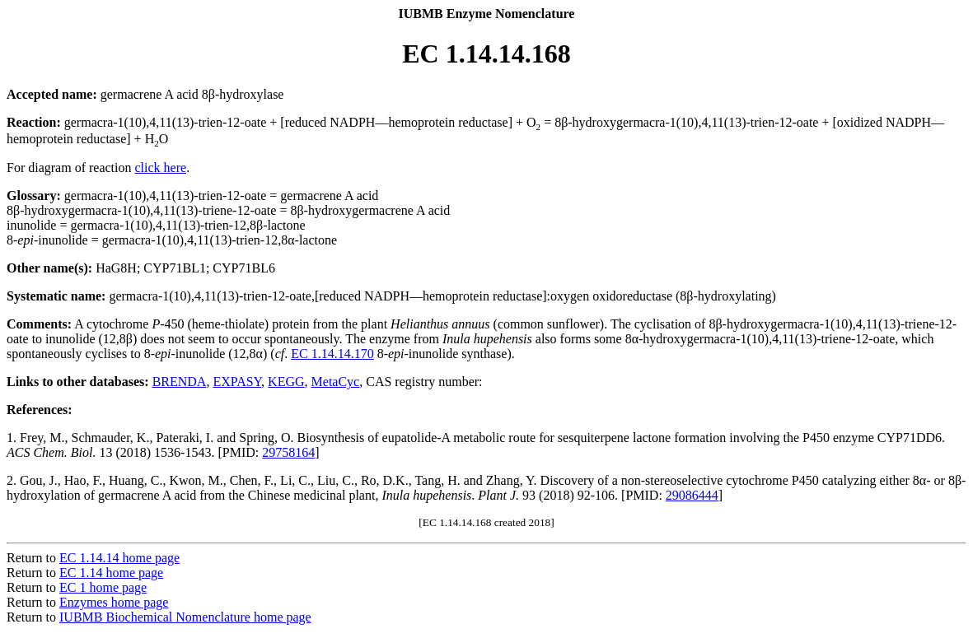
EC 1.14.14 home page (119, 558)
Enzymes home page (113, 602)
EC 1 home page (103, 587)
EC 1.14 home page (111, 573)
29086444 (692, 495)
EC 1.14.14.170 (332, 354)
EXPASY (237, 382)
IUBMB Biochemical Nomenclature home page (185, 617)
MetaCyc (335, 382)
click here (161, 168)
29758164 (288, 452)
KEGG (286, 382)
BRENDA (179, 382)
